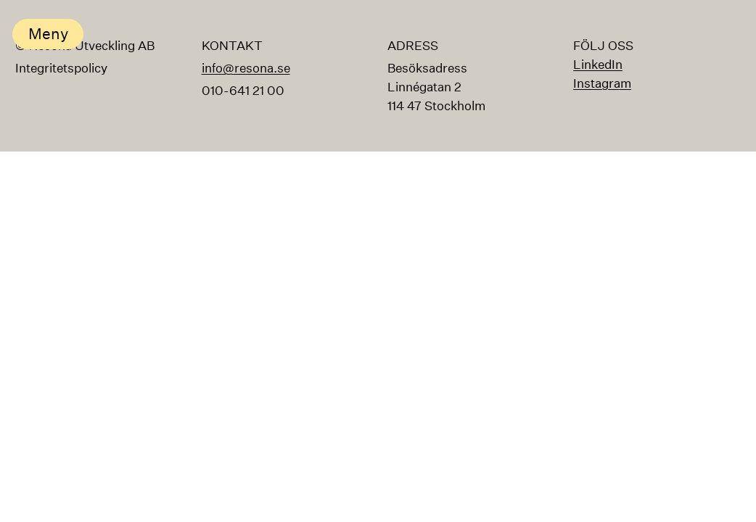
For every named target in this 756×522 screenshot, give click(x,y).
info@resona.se (246, 67)
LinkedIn (598, 64)
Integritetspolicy (61, 68)
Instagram (602, 83)
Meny (48, 34)
